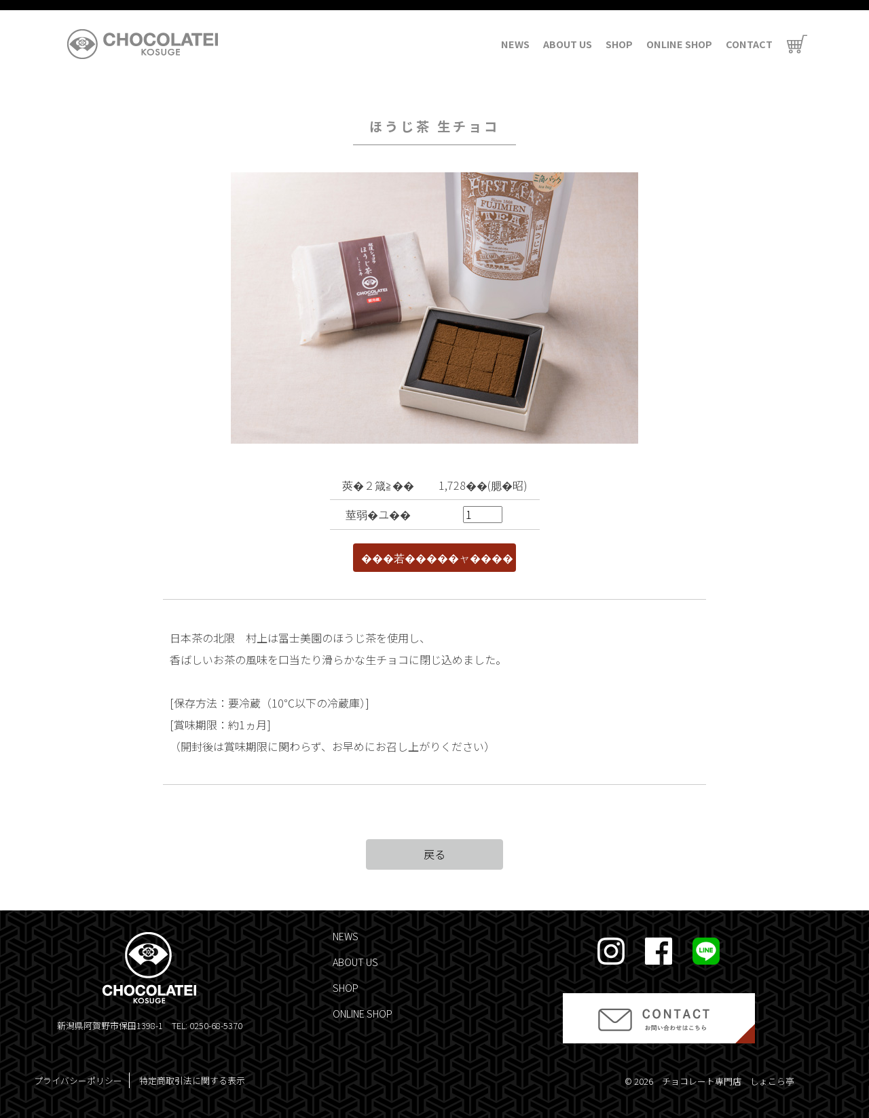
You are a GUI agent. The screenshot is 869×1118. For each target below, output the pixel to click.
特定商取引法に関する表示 (192, 1080)
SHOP (619, 44)
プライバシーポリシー (78, 1080)
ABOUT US (567, 44)
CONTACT (749, 44)
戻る (434, 854)
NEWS (515, 44)
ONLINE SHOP (679, 44)
